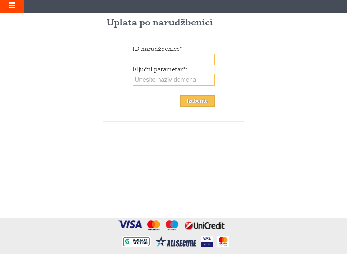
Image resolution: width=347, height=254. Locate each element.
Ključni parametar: (160, 70)
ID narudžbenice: (158, 49)
